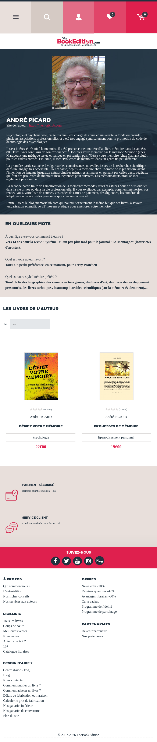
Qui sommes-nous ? (16, 586)
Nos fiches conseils (16, 596)
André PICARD (41, 417)
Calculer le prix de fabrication (23, 700)
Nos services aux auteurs (20, 601)
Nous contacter (13, 680)
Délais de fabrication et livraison (25, 695)
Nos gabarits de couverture (21, 711)
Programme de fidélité (97, 606)
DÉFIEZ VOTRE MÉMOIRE (41, 426)
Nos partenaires (92, 636)
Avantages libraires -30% (99, 596)
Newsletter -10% (93, 586)
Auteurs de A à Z (14, 641)
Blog (6, 675)
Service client (35, 517)
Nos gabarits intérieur (18, 705)
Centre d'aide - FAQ (16, 670)
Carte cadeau (90, 601)
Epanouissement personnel (116, 437)
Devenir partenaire (94, 631)
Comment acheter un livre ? (22, 690)
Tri (5, 324)
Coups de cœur (13, 626)
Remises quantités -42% (98, 591)
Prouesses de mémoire (116, 426)
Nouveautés (11, 636)
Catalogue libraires (16, 651)
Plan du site (11, 716)
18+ (5, 646)
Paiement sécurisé (38, 485)
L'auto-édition (12, 591)
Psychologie (41, 437)
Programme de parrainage (99, 611)
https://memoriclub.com (45, 125)
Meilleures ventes (15, 631)
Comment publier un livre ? (22, 685)
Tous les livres (13, 621)
